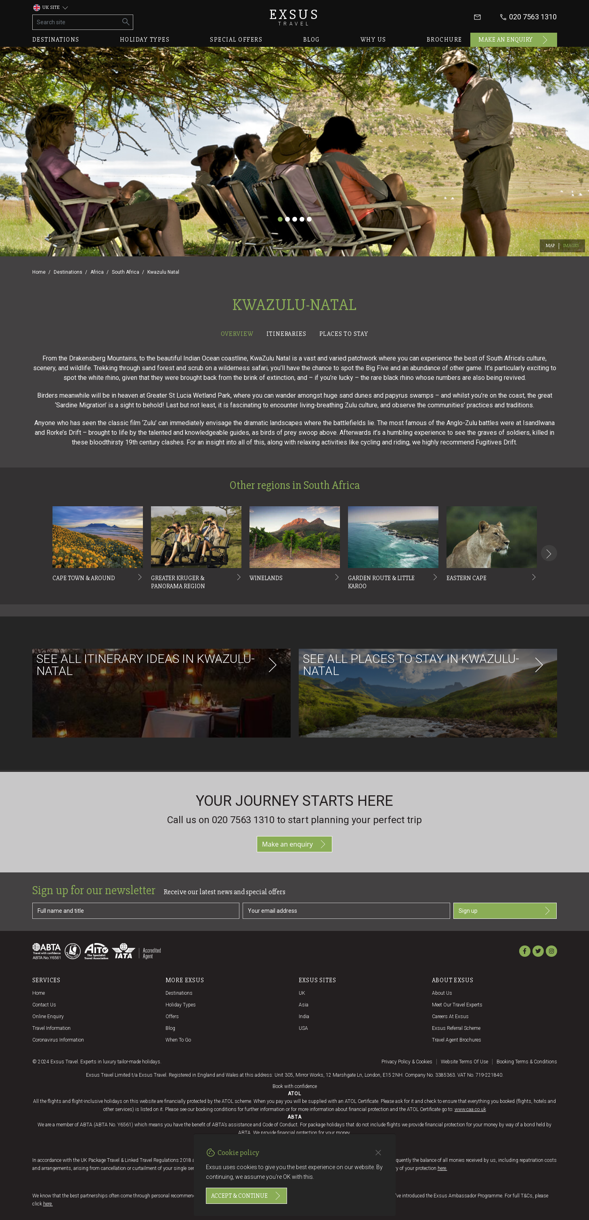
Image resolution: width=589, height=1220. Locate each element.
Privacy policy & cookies (406, 1062)
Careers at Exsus (450, 1016)
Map (550, 246)
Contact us (44, 1005)
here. (442, 1168)
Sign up (505, 911)
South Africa (125, 272)
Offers (172, 1016)
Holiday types (145, 39)
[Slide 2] (287, 219)
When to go (178, 1040)
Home (39, 272)
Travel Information (51, 1028)
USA (303, 1028)
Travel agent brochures (456, 1040)
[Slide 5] (309, 219)
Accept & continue (246, 1196)
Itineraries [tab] (286, 334)
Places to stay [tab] (343, 334)
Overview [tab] (237, 334)
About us (442, 993)
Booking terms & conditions (527, 1062)
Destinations (56, 39)
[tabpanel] (294, 556)
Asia (303, 1005)
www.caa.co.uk (470, 1109)
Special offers (236, 39)
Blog (311, 39)
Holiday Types (181, 1005)
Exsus (294, 17)
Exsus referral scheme (456, 1028)
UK (302, 993)
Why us (373, 39)
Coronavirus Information (58, 1040)
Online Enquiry (48, 1016)
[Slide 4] (302, 219)
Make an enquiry (513, 40)
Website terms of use (464, 1062)
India (304, 1016)
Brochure (444, 39)
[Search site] (76, 22)
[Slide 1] (280, 219)
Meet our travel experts (457, 1005)
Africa (97, 272)
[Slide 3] (294, 219)
